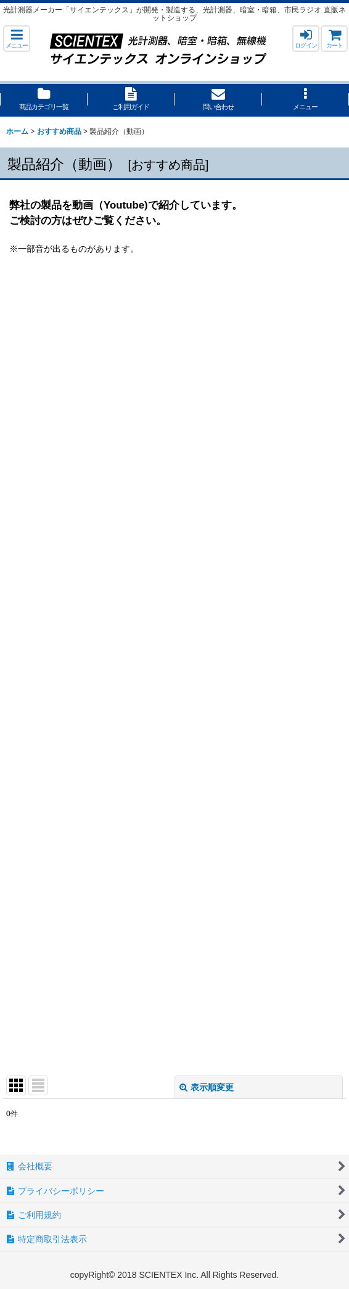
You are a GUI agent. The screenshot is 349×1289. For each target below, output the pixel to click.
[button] (16, 38)
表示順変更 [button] (206, 1087)
